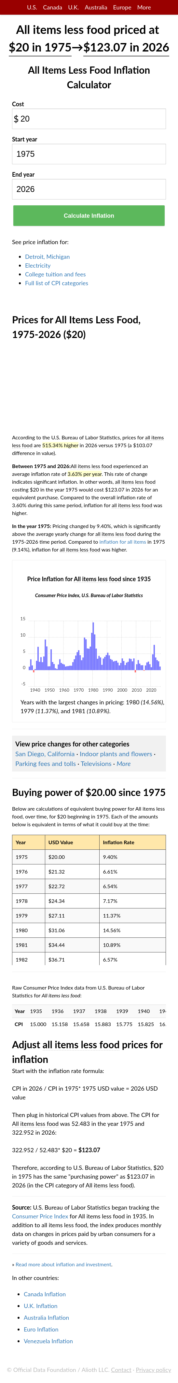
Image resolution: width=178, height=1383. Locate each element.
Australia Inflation (46, 1317)
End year (23, 174)
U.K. (73, 7)
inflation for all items (122, 541)
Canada (52, 7)
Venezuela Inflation (48, 1341)
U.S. (32, 7)
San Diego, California (45, 754)
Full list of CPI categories (56, 283)
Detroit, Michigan (47, 256)
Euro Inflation (41, 1329)
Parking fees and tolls (45, 763)
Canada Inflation (45, 1294)
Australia (96, 7)
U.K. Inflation (41, 1305)
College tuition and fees (55, 274)
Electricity (38, 265)
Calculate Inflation (89, 216)
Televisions (96, 763)
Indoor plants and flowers (116, 754)
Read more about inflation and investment (63, 1264)
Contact (121, 1369)
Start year (24, 139)
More (144, 7)
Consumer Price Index (40, 1216)
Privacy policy (153, 1369)
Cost (18, 104)
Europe (122, 7)
